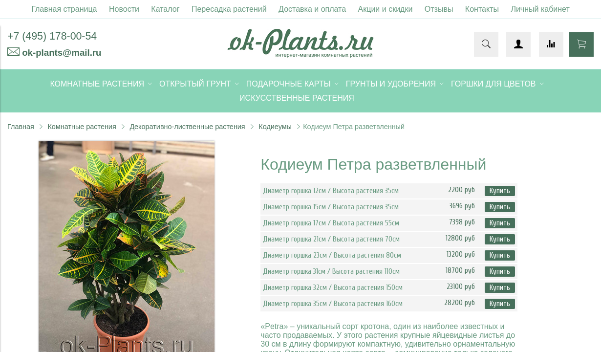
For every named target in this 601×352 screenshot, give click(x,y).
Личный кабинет (540, 9)
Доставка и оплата (312, 9)
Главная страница (64, 9)
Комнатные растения (81, 127)
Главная (20, 127)
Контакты (482, 9)
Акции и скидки (385, 9)
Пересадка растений (229, 9)
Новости (124, 9)
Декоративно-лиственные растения (187, 127)
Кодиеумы (275, 127)
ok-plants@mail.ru (61, 52)
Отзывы (439, 9)
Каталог (165, 9)
